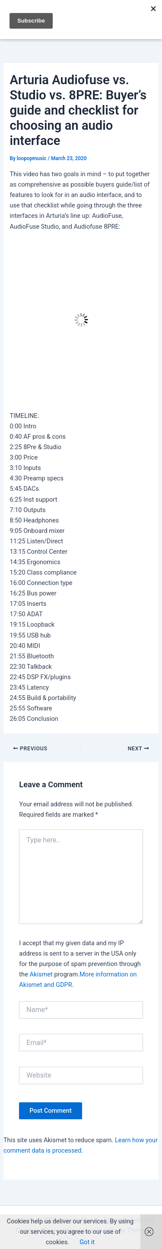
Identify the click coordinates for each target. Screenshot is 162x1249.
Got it (87, 1242)
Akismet (41, 974)
